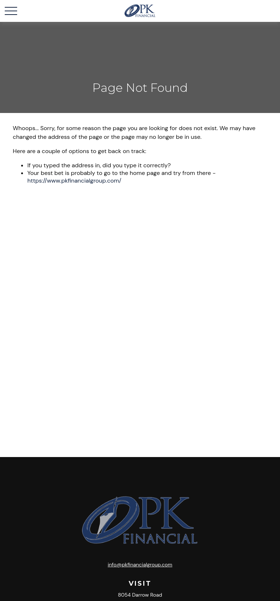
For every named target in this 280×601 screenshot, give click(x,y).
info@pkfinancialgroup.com (140, 564)
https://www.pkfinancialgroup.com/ (74, 180)
